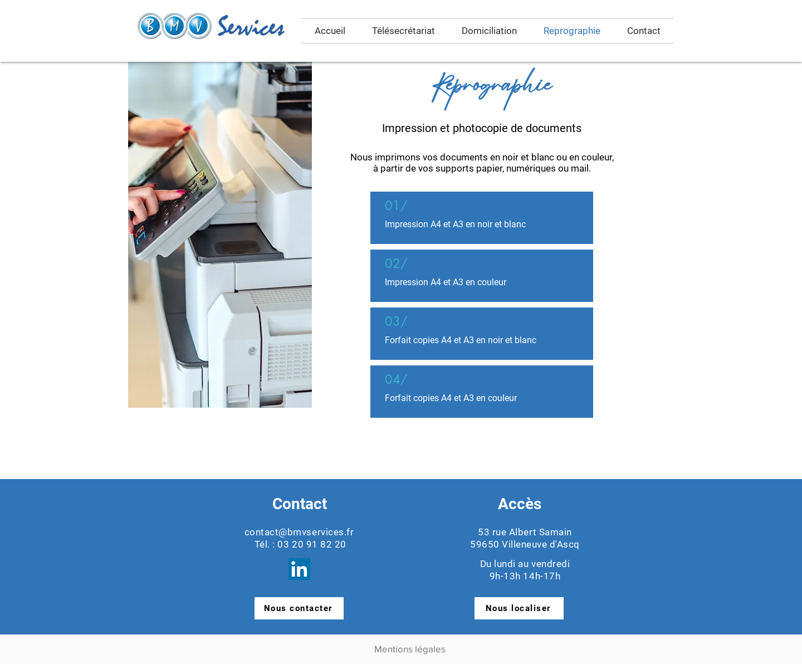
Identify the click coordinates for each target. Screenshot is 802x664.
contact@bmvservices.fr (299, 532)
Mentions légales (410, 648)
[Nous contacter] (299, 608)
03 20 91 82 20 (311, 544)
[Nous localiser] (519, 608)
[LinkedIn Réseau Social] (299, 569)
